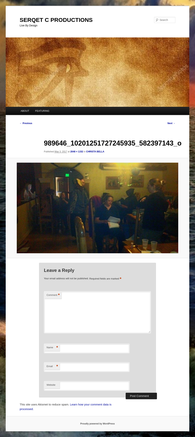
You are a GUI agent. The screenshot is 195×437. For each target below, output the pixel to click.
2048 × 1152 (76, 151)
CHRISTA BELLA (95, 151)
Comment (53, 295)
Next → (171, 123)
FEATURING (42, 110)
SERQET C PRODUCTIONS (56, 20)
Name (52, 347)
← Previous (26, 123)
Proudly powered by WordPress (97, 423)
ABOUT (25, 110)
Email (52, 366)
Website (50, 384)
